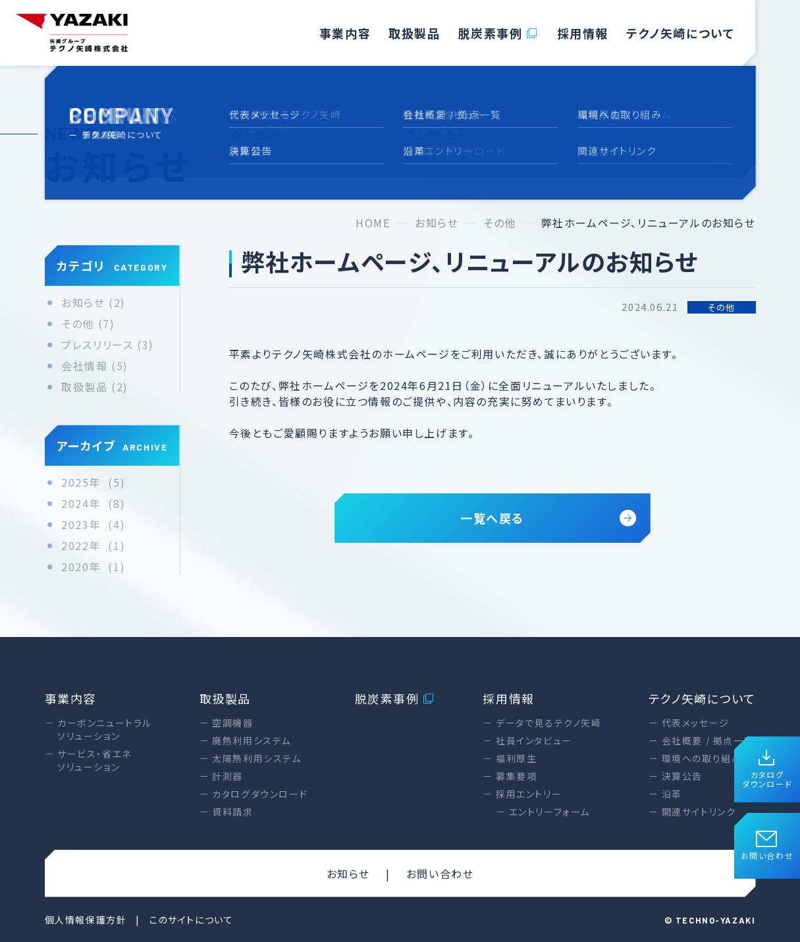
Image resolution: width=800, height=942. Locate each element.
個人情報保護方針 (86, 919)
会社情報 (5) (94, 366)
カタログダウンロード (767, 769)
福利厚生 (516, 758)
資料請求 (232, 811)
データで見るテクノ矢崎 (549, 722)
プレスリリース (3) (107, 345)
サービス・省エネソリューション (94, 760)
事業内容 (345, 33)
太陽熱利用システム (256, 758)
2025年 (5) (93, 482)
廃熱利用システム (251, 740)
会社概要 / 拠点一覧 (708, 740)
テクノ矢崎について (680, 33)
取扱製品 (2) (94, 387)
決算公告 (682, 776)
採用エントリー (529, 793)
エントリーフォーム (549, 811)
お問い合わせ (767, 846)
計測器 (227, 776)
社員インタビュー (534, 740)
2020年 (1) (93, 567)
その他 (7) (88, 324)
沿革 (672, 793)
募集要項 (516, 776)
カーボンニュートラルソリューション (104, 729)
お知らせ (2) (93, 302)
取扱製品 (414, 33)
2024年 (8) (93, 503)
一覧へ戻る (548, 517)
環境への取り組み (702, 758)
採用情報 (582, 33)
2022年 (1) (93, 546)
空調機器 (232, 722)
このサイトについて (191, 919)
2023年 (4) (93, 524)
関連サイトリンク (699, 811)
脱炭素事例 (498, 33)
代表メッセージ (696, 722)
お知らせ (348, 873)
